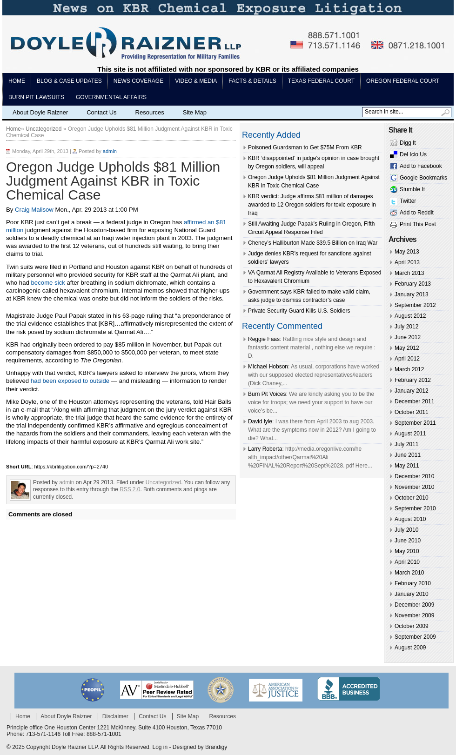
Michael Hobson (268, 366)
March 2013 (409, 273)
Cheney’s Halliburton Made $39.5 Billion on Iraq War (312, 243)
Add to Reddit (417, 212)
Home (16, 81)
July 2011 (406, 444)
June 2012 (408, 337)
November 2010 (414, 487)
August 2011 (410, 433)
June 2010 (408, 540)
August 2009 (410, 647)
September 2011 (415, 423)
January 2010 (412, 594)
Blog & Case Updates (69, 81)
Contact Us (101, 112)
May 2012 (407, 348)
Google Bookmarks (423, 177)
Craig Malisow (34, 209)
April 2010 (407, 562)
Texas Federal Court (321, 81)
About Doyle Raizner (40, 112)
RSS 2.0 (130, 489)
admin (110, 151)
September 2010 (415, 508)
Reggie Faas (264, 339)
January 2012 (412, 391)
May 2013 (407, 251)
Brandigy (216, 747)
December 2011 (414, 401)
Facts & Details (252, 81)
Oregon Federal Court (402, 81)
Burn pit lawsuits (36, 97)
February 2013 (413, 284)
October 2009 (412, 626)
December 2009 (414, 604)
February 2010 (413, 583)
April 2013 (407, 262)
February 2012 (413, 380)
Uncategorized (43, 129)
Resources (149, 112)
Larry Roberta (265, 449)
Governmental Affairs (111, 97)
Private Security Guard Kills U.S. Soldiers (299, 310)
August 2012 (410, 316)
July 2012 (406, 326)
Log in (160, 747)
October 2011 (412, 412)
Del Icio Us (413, 154)
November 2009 (414, 615)
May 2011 (407, 465)
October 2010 (412, 497)
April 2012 (407, 358)
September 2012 (415, 305)
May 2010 (407, 551)
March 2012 (409, 369)
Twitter (408, 201)
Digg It (408, 143)
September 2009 (415, 637)
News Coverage (138, 81)
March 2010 (409, 572)
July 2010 (406, 530)
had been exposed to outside (70, 380)
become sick (49, 282)
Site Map (195, 112)
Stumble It (412, 189)
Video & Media (196, 81)
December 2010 (414, 476)
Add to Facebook (421, 166)
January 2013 (412, 294)
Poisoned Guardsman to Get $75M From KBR (305, 147)
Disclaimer (115, 716)
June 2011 (408, 455)
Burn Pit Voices (267, 394)
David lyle (260, 421)
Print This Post (418, 224)
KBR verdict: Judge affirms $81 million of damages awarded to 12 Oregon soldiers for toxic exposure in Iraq (312, 204)
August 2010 (410, 519)
